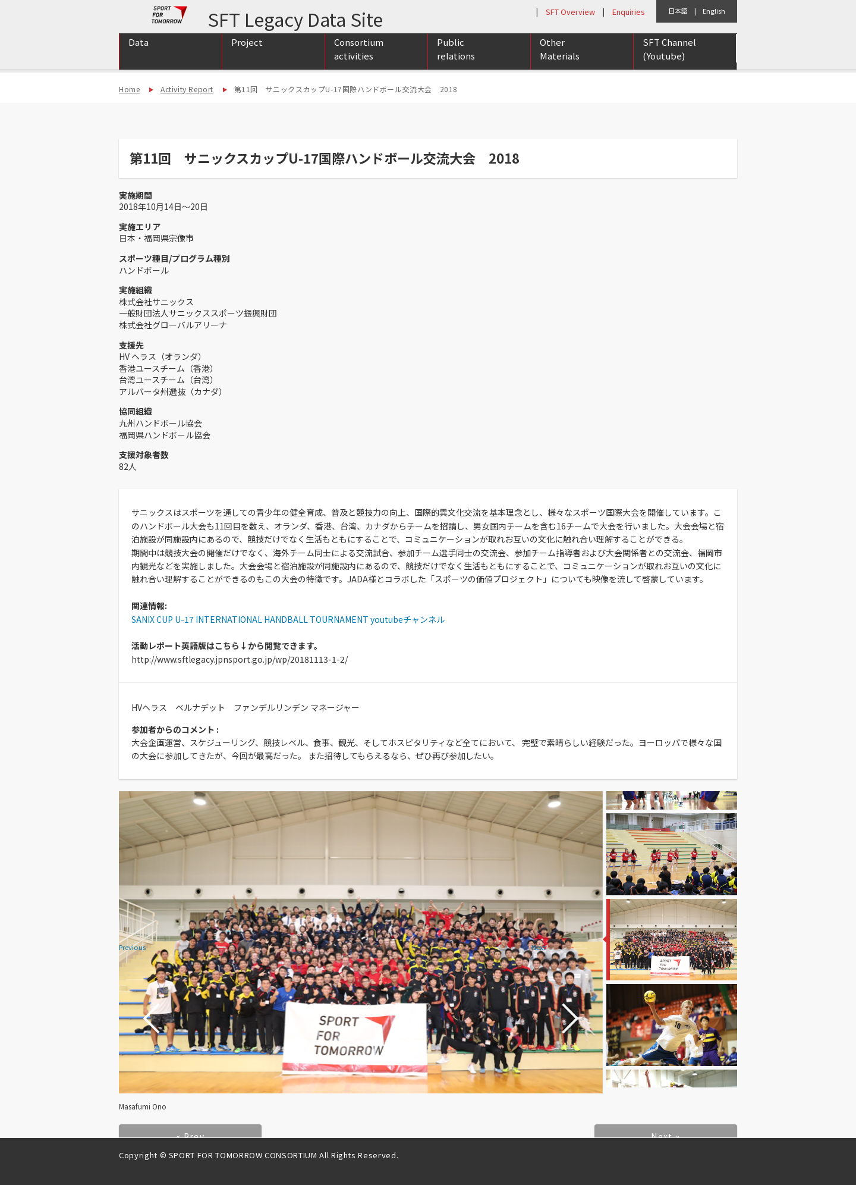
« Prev (190, 1136)
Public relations (456, 61)
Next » (665, 1136)
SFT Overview (570, 11)
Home (129, 89)
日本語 (678, 10)
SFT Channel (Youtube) (669, 61)
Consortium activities (358, 61)
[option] (361, 942)
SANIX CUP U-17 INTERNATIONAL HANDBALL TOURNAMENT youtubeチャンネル (288, 619)
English (714, 10)
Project (247, 54)
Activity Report (186, 89)
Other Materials (560, 61)
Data (138, 54)
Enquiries (628, 11)
